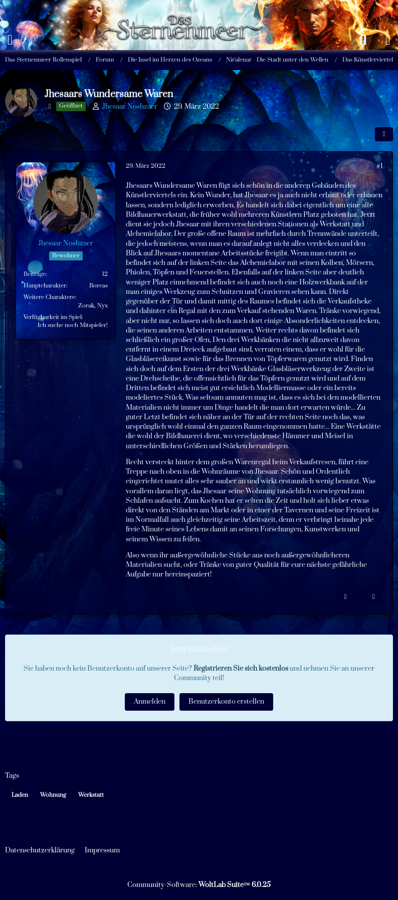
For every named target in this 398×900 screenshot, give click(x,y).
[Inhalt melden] (345, 597)
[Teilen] (384, 134)
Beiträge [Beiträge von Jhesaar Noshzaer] (35, 274)
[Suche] (363, 40)
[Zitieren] (373, 597)
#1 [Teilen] (379, 166)
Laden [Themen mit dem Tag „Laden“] (20, 795)
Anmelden (149, 701)
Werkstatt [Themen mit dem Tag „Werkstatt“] (91, 795)
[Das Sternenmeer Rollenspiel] (186, 10)
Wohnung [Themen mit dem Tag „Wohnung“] (53, 795)
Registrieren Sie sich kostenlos (240, 668)
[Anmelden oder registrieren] (388, 40)
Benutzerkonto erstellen (226, 701)
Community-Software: (199, 884)
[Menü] (10, 40)
